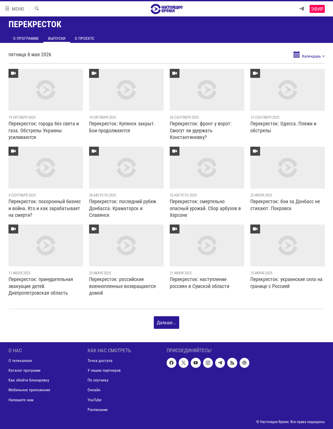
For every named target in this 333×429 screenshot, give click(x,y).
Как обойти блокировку (28, 380)
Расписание (98, 409)
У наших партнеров (104, 370)
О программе (26, 38)
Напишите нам (20, 399)
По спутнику (98, 380)
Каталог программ (24, 370)
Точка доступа (100, 360)
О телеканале (20, 360)
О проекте (84, 38)
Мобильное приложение (29, 390)
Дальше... (166, 322)
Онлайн (94, 390)
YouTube (95, 399)
